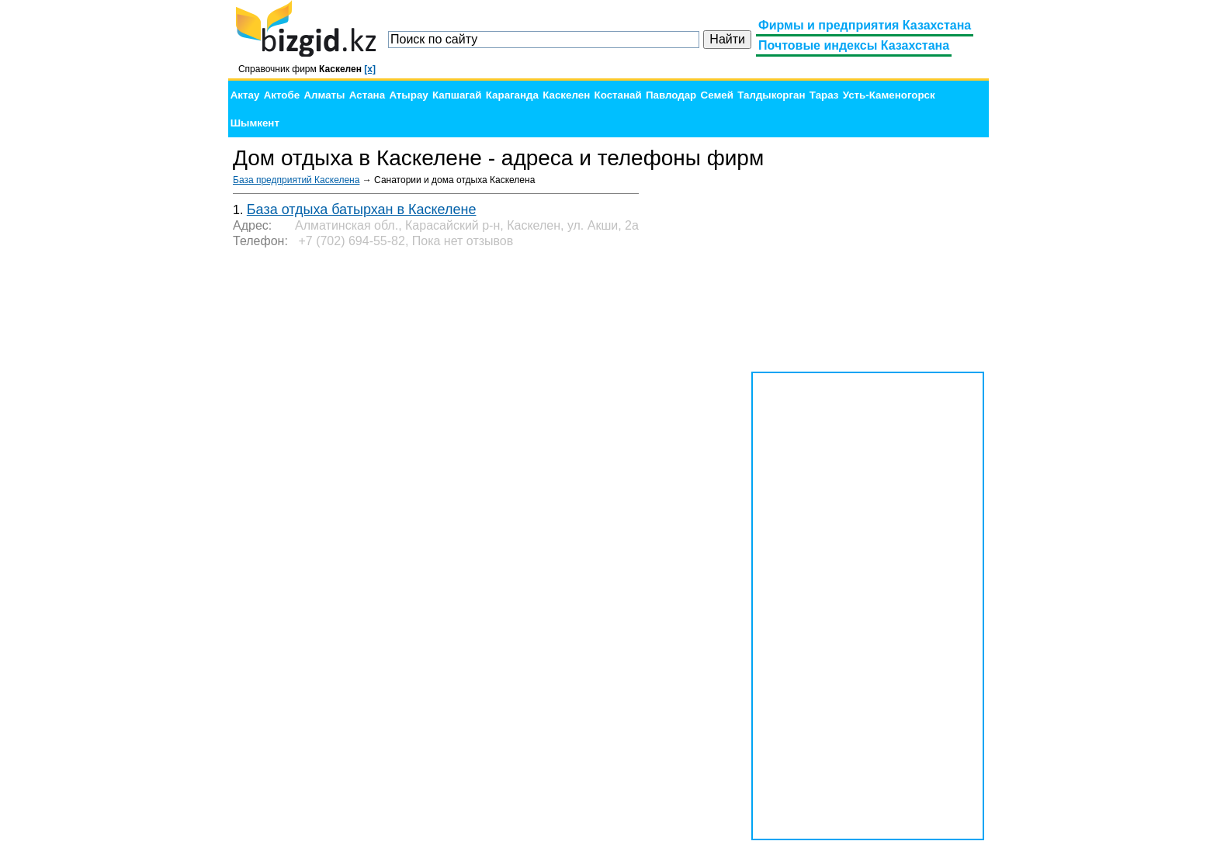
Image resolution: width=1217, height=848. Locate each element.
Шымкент (255, 123)
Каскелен (566, 95)
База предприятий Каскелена (296, 180)
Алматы (324, 95)
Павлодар (671, 95)
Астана (367, 95)
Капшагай (456, 95)
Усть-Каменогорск (889, 95)
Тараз (824, 95)
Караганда (512, 95)
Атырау (408, 95)
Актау (245, 95)
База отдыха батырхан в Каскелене (362, 209)
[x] (370, 69)
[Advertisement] (867, 272)
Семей (717, 95)
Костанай (618, 95)
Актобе (282, 95)
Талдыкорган (771, 95)
